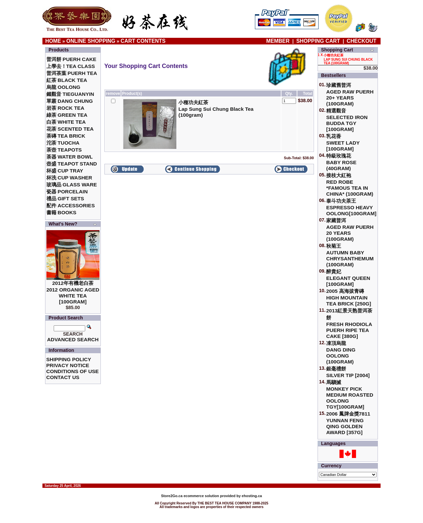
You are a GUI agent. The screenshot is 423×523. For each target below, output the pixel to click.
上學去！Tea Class (70, 66)
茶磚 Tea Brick (66, 136)
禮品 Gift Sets (65, 198)
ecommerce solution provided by (201, 496)
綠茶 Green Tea (67, 115)
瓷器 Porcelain (67, 191)
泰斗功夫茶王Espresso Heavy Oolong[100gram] (351, 207)
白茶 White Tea (66, 122)
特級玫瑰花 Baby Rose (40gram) (341, 162)
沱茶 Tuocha (63, 143)
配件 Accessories (70, 205)
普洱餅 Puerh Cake (71, 59)
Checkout (362, 41)
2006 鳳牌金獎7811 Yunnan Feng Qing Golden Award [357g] (348, 423)
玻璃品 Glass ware (71, 184)
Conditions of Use (72, 371)
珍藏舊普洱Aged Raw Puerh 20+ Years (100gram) (350, 94)
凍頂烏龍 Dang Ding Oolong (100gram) (340, 352)
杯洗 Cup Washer (69, 177)
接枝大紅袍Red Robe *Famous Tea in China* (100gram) (349, 184)
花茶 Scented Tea (70, 129)
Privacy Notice (67, 365)
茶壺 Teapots (64, 150)
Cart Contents (143, 41)
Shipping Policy (68, 359)
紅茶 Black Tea (66, 80)
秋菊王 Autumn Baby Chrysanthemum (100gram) (350, 255)
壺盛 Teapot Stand (71, 163)
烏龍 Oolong (63, 87)
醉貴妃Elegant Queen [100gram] (348, 278)
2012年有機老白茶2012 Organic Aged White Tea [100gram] (72, 292)
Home (53, 41)
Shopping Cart (318, 41)
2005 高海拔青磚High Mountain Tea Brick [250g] (348, 297)
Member (278, 41)
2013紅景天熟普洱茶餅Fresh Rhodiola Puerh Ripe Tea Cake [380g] (349, 323)
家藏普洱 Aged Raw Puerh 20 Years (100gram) (350, 230)
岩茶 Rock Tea (65, 108)
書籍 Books (61, 212)
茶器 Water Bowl (69, 157)
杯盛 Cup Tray (64, 170)
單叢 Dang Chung (69, 101)
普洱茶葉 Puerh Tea (71, 73)
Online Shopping (90, 41)
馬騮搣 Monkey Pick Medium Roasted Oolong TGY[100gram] (349, 394)
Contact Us (63, 377)
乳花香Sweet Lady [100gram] (343, 142)
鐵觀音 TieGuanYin (70, 94)
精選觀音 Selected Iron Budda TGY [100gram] (347, 120)
